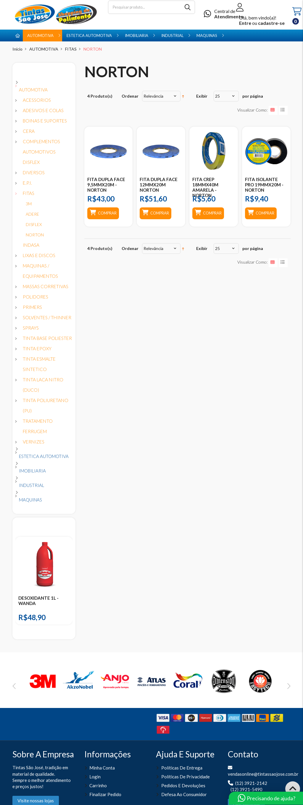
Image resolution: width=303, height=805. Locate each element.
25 (217, 96)
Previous (14, 686)
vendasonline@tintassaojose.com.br (263, 774)
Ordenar (130, 96)
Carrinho (98, 785)
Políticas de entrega (181, 767)
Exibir (201, 96)
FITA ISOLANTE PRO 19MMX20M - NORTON (264, 185)
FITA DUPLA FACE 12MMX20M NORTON (159, 185)
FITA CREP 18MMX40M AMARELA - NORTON (205, 187)
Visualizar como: (252, 109)
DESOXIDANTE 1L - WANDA (38, 600)
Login (95, 776)
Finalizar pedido (105, 794)
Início (17, 48)
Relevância (153, 96)
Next (289, 686)
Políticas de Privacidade (185, 776)
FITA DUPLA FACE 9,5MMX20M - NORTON (106, 185)
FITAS (71, 48)
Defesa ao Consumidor (184, 794)
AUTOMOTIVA (43, 48)
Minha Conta (102, 767)
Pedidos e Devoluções (183, 785)
